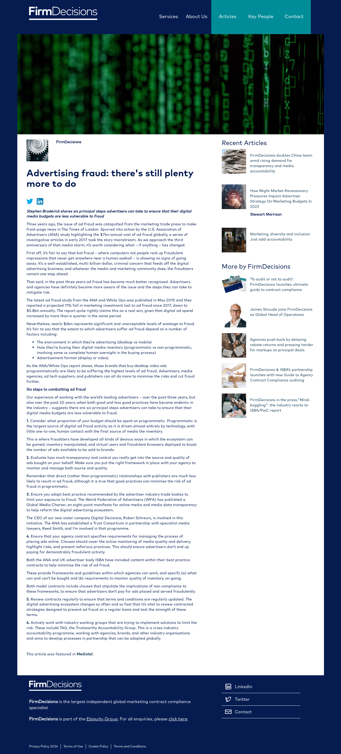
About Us (196, 16)
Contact (294, 16)
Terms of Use (73, 746)
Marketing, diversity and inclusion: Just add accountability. (280, 236)
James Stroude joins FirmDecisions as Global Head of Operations (281, 312)
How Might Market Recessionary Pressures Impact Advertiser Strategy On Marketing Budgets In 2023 (281, 198)
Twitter (237, 699)
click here (178, 719)
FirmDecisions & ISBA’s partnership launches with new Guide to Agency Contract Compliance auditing (281, 375)
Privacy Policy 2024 (43, 746)
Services (168, 16)
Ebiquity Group (102, 719)
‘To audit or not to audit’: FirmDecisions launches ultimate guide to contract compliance (279, 285)
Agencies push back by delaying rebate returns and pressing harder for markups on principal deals (281, 345)
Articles (227, 16)
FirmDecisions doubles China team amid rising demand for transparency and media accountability (281, 163)
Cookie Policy (98, 746)
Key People (260, 16)
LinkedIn (238, 687)
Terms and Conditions (130, 746)
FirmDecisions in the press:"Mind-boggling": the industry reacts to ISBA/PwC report (280, 405)
